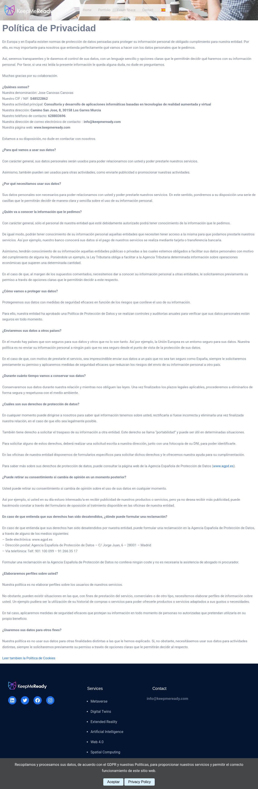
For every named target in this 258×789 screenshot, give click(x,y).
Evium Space (126, 10)
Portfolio (104, 10)
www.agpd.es (223, 466)
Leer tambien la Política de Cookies (28, 658)
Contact (147, 10)
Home (87, 10)
